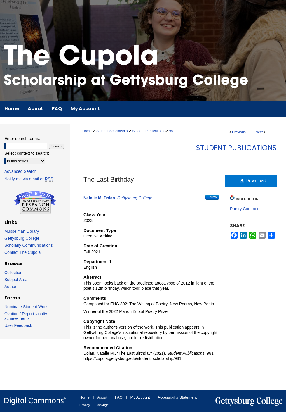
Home (87, 131)
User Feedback (18, 325)
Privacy (84, 405)
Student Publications (148, 131)
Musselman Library (21, 231)
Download (253, 180)
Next (259, 132)
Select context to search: (26, 153)
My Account (140, 397)
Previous (239, 132)
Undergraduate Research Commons (35, 202)
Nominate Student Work (26, 306)
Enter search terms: (22, 138)
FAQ (119, 397)
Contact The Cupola (22, 252)
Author (10, 286)
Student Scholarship (112, 131)
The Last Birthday (108, 179)
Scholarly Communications (28, 245)
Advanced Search (20, 171)
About (102, 397)
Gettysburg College (21, 238)
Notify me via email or (28, 179)
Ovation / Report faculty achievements (25, 316)
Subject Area (15, 279)
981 (172, 131)
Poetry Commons (245, 208)
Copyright (102, 405)
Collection (13, 272)
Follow (212, 197)
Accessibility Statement (177, 397)
